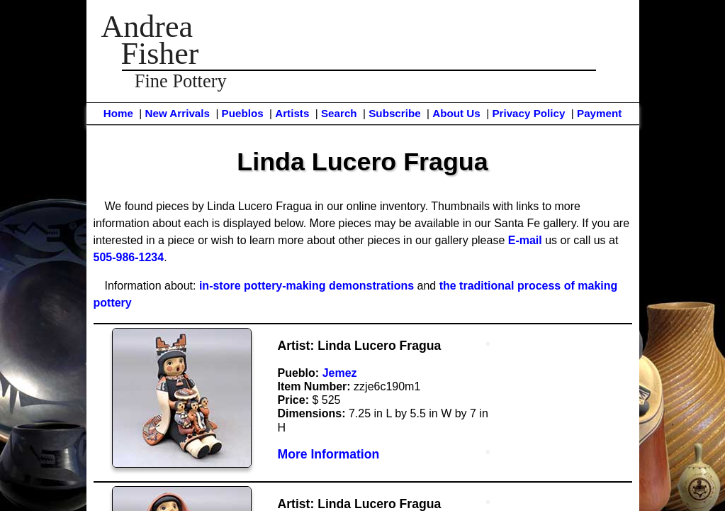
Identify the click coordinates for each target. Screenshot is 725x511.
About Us (456, 113)
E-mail (525, 240)
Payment (599, 113)
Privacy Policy (528, 113)
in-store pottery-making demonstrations (306, 286)
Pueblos (243, 113)
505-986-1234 (129, 257)
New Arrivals (177, 113)
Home (118, 113)
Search (339, 113)
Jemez (339, 373)
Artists (292, 113)
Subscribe (394, 113)
